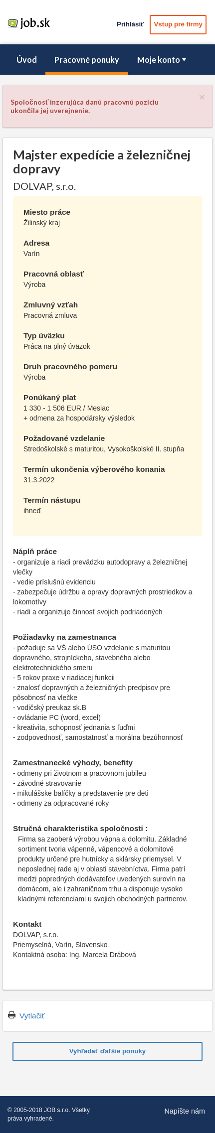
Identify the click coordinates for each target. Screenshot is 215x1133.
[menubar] (107, 59)
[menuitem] (26, 59)
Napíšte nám (184, 1111)
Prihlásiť (130, 24)
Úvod (26, 59)
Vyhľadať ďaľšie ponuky (107, 1051)
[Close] (202, 97)
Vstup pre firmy (178, 24)
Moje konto (162, 59)
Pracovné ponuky (86, 59)
